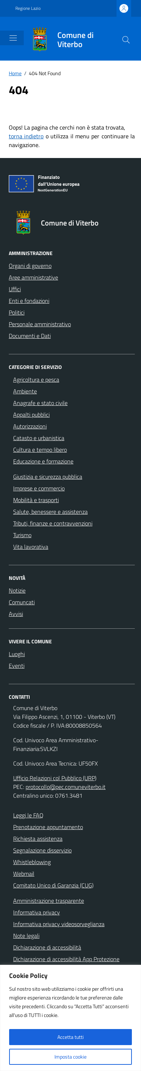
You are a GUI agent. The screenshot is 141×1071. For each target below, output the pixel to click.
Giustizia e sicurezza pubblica (47, 476)
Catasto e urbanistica (38, 438)
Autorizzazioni (30, 426)
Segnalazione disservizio (42, 850)
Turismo (22, 535)
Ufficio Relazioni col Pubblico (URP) (54, 778)
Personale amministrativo (40, 324)
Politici (16, 312)
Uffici (15, 289)
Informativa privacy (36, 912)
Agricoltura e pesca (36, 379)
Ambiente (25, 391)
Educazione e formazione (43, 461)
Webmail (23, 873)
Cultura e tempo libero (40, 449)
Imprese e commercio (39, 488)
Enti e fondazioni (29, 300)
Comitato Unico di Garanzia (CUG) (53, 885)
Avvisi (16, 613)
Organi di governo (30, 265)
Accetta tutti (70, 1037)
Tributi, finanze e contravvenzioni (52, 523)
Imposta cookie (70, 1056)
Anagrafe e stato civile (40, 402)
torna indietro (26, 136)
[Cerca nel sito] (126, 40)
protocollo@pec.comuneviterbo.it (66, 786)
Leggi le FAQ (28, 815)
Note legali (26, 935)
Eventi (16, 665)
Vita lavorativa (30, 546)
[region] (70, 1018)
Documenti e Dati (30, 335)
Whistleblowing (32, 862)
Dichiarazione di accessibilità (47, 947)
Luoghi (17, 654)
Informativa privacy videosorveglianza (58, 924)
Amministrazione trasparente (48, 900)
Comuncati (22, 602)
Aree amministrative (33, 277)
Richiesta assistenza (37, 838)
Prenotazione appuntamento (48, 826)
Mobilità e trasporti (36, 500)
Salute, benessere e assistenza (50, 511)
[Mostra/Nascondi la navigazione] (13, 38)
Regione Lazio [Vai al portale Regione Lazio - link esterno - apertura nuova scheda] (28, 8)
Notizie (17, 590)
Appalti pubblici (31, 414)
